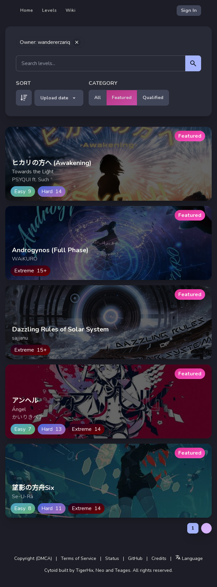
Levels (49, 10)
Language (189, 558)
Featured (122, 97)
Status (112, 558)
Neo (100, 570)
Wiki (70, 10)
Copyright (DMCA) (33, 558)
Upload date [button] (58, 98)
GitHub (135, 558)
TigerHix (84, 570)
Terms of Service (78, 558)
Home (26, 10)
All (97, 97)
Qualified (153, 97)
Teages (122, 570)
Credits (159, 558)
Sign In (189, 10)
